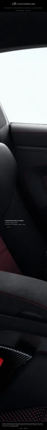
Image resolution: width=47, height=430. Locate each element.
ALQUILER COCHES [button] (28, 10)
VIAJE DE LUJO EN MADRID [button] (20, 10)
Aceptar (21, 428)
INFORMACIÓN (9, 229)
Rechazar (25, 428)
